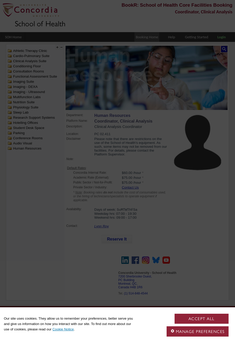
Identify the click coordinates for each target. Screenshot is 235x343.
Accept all (201, 318)
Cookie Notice (63, 329)
